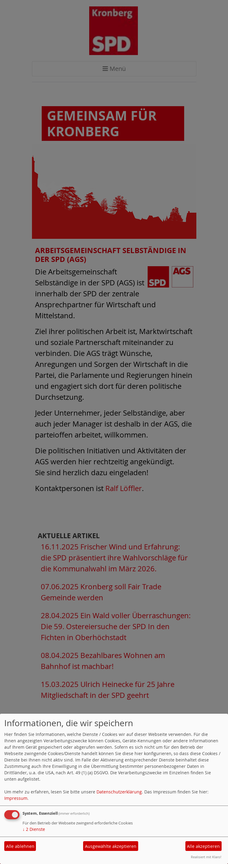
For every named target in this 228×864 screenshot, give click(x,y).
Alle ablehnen (20, 846)
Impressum (15, 798)
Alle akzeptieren (203, 846)
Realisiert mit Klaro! (206, 857)
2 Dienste (34, 829)
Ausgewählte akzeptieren (110, 846)
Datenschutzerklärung (119, 792)
